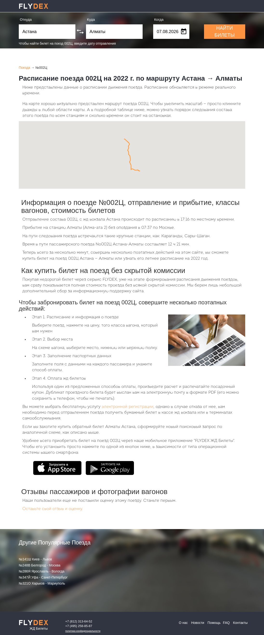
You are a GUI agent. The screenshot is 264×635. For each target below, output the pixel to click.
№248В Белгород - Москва (39, 565)
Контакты (240, 623)
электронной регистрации (127, 407)
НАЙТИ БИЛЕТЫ (224, 31)
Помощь (214, 623)
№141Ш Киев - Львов (35, 559)
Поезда (24, 68)
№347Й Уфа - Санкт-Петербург (43, 577)
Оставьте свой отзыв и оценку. (52, 509)
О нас (183, 623)
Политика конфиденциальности (82, 631)
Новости (197, 623)
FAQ (226, 623)
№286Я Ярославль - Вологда (41, 571)
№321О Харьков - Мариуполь (42, 583)
